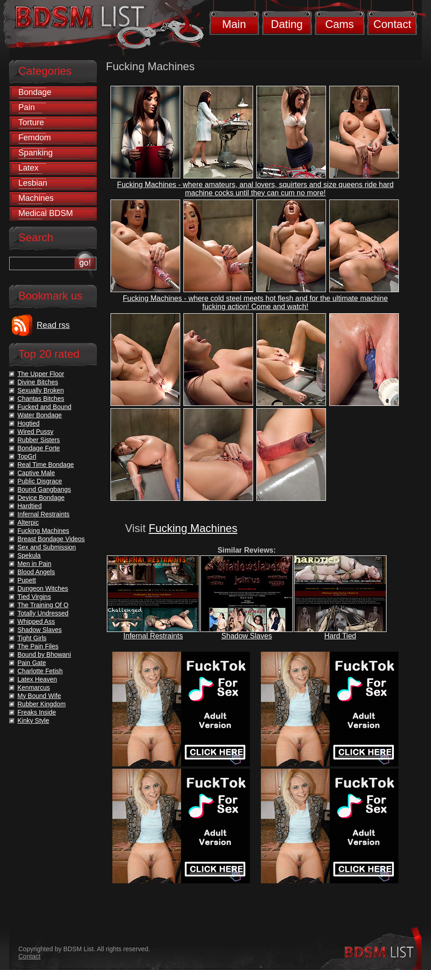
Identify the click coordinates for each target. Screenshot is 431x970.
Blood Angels (36, 572)
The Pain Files (37, 646)
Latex (28, 167)
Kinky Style (33, 720)
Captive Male (36, 473)
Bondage (34, 92)
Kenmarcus (33, 687)
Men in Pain (34, 563)
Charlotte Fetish (40, 671)
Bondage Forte (38, 448)
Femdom (34, 137)
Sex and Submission (46, 547)
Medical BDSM (45, 213)
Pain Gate (31, 662)
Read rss (53, 325)
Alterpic (28, 522)
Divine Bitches (37, 382)
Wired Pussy (35, 431)
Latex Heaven (37, 679)
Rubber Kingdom (41, 704)
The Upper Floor (40, 373)
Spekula (29, 555)
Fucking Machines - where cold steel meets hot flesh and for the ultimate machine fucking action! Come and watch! (255, 302)
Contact (392, 24)
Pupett (26, 580)
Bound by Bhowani (44, 654)
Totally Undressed (42, 613)
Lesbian (32, 183)
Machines (36, 198)
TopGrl (26, 456)
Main (234, 24)
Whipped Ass (36, 621)
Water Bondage (39, 415)
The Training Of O (42, 605)
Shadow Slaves (246, 636)
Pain (26, 107)
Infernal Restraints (153, 636)
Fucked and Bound (44, 406)
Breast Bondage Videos (51, 539)
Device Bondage (41, 497)
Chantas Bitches (40, 398)
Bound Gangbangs (44, 489)
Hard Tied (340, 636)
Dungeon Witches (42, 588)
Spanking (35, 152)
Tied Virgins (34, 596)
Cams (339, 24)
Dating (287, 24)
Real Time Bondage (45, 464)
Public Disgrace (39, 481)
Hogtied (28, 423)
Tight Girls (31, 638)
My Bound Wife (39, 695)
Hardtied (29, 506)
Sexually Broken (40, 390)
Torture (31, 122)
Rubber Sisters (38, 439)
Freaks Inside (36, 712)
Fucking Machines (193, 528)
